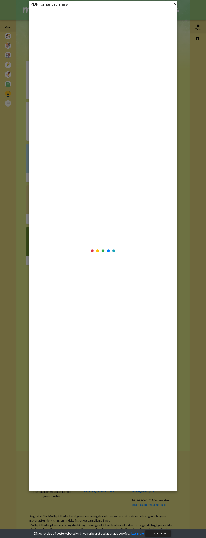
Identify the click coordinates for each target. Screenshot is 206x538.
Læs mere (137, 533)
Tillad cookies (158, 533)
